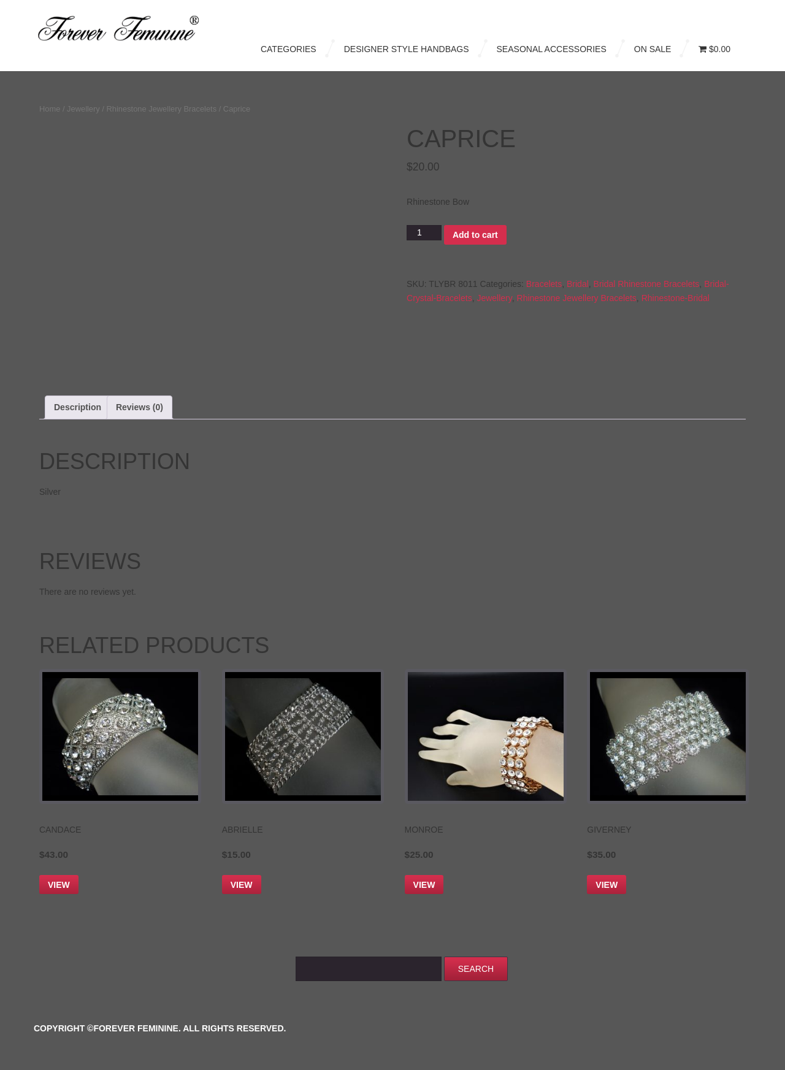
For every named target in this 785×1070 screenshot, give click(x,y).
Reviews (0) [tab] (139, 407)
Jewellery (83, 108)
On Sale (653, 49)
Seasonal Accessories (552, 49)
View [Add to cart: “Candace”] (59, 885)
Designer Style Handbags (406, 49)
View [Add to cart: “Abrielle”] (242, 885)
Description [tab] (77, 407)
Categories (288, 49)
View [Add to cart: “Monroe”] (424, 885)
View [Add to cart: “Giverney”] (606, 885)
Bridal (578, 284)
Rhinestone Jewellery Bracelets (162, 108)
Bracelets (544, 284)
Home (49, 108)
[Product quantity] (424, 232)
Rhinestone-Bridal (675, 298)
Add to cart (475, 235)
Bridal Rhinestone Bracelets (647, 284)
